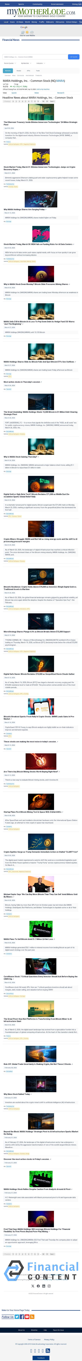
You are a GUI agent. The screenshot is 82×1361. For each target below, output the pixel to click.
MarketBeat (9, 1071)
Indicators (40, 63)
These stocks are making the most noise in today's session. (31, 742)
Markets (8, 71)
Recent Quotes (8, 63)
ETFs (28, 71)
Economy (11, 186)
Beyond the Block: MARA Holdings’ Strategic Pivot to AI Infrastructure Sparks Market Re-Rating (41, 1132)
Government (15, 871)
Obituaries (60, 22)
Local (6, 22)
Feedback (41, 1358)
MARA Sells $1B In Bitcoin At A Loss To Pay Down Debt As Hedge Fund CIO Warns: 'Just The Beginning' (39, 323)
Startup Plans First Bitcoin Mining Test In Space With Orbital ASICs (33, 812)
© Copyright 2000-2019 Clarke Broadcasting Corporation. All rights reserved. (41, 1344)
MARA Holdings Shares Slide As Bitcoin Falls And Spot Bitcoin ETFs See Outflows (40, 362)
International (30, 75)
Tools (38, 71)
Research (60, 93)
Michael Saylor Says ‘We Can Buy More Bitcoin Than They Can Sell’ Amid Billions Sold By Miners (40, 895)
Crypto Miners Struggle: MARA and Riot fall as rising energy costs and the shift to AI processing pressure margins (40, 540)
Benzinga (8, 221)
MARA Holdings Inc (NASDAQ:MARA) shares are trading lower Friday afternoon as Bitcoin (39, 370)
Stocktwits (9, 733)
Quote (14, 93)
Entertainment (57, 4)
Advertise (34, 1330)
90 (43, 101)
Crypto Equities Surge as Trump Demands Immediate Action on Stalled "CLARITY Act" (41, 852)
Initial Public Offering (25, 261)
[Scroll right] (79, 3)
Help (45, 1330)
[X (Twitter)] (32, 1286)
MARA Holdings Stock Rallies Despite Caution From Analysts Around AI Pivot (38, 1189)
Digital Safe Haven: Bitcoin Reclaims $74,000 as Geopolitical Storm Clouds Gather (39, 674)
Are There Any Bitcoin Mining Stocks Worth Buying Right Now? (32, 772)
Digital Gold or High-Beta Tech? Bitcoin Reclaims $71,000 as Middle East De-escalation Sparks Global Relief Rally (37, 495)
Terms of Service (34, 1339)
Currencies (20, 75)
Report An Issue (58, 1330)
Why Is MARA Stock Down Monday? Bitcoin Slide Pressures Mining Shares (37, 284)
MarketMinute (10, 431)
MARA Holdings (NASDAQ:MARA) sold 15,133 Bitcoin (25, 332)
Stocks (19, 71)
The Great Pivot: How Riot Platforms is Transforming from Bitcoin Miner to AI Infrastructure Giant (38, 1020)
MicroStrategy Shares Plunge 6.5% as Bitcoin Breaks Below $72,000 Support (37, 632)
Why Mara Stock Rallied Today (18, 1094)
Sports (21, 4)
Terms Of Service (62, 1280)
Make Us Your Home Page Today (16, 1310)
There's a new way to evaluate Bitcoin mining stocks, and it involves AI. (32, 780)
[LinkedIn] (43, 1286)
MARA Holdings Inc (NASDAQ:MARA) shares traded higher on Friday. (31, 218)
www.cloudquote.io (57, 1275)
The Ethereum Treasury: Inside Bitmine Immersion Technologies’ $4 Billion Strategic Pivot (40, 123)
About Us (21, 1330)
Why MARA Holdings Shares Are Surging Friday (25, 209)
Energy (27, 1153)
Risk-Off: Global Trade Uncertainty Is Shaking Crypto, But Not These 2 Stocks (38, 1064)
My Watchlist (25, 63)
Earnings (22, 996)
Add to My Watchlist (42, 89)
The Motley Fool (10, 184)
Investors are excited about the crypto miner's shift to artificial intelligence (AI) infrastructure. (40, 1102)
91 (47, 101)
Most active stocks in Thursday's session (23, 382)
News (7, 4)
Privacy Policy (47, 1280)
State (12, 22)
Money (34, 22)
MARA (60, 81)
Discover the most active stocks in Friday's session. (27, 1159)
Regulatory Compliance (29, 144)
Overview (7, 75)
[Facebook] (38, 1286)
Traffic (41, 22)
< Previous (7, 101)
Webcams (50, 22)
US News (19, 22)
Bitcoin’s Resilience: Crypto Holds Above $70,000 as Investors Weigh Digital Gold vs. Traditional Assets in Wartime (40, 588)
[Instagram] (49, 1286)
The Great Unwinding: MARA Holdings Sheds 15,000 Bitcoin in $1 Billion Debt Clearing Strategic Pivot (40, 413)
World (27, 22)
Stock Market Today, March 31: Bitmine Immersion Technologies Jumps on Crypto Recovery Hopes (39, 168)
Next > (52, 101)
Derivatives (23, 609)
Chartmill (8, 389)
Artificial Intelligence (14, 144)
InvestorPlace (9, 993)
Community (37, 4)
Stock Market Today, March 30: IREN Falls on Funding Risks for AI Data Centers (39, 244)
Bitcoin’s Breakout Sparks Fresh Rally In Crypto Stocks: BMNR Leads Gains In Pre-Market (39, 718)
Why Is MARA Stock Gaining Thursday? (21, 457)
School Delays (71, 22)
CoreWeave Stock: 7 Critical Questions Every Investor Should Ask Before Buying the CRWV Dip (40, 977)
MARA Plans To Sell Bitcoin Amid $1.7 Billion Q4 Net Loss (29, 939)
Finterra (8, 141)
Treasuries (39, 75)
